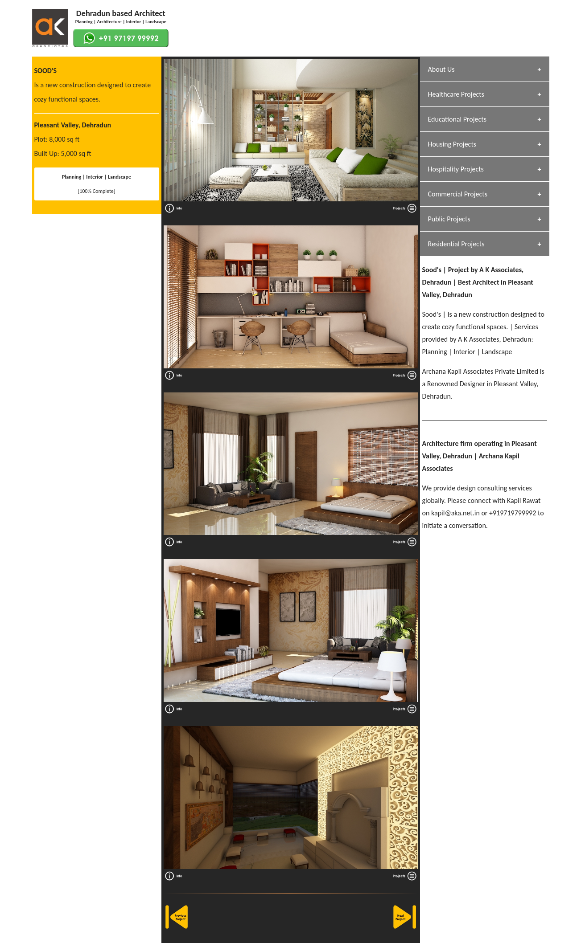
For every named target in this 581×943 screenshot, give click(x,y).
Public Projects (449, 219)
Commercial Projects (457, 194)
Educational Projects (457, 119)
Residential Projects (456, 244)
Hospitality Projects (456, 169)
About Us (441, 69)
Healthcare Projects (456, 94)
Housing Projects (452, 144)
